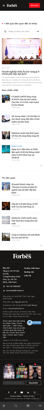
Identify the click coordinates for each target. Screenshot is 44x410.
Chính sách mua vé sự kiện (14, 328)
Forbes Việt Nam (32, 268)
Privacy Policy (15, 396)
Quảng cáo (29, 272)
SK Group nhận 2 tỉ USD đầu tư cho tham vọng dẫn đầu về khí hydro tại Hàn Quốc (25, 119)
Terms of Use (28, 396)
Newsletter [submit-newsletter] (33, 383)
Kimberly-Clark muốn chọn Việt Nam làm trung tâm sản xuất (24, 221)
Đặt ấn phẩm (34, 5)
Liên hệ (27, 275)
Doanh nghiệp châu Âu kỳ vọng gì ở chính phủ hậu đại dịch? (20, 72)
